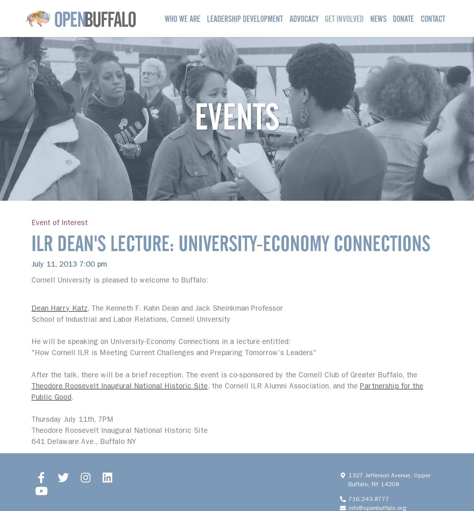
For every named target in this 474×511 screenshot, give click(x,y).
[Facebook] (41, 477)
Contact (433, 18)
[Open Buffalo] (81, 18)
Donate (403, 18)
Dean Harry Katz (59, 308)
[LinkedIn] (108, 477)
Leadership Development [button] (245, 18)
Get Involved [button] (344, 18)
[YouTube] (41, 491)
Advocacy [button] (304, 18)
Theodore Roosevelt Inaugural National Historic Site (119, 386)
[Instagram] (86, 477)
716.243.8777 (368, 498)
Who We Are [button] (182, 18)
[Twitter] (64, 477)
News (378, 18)
